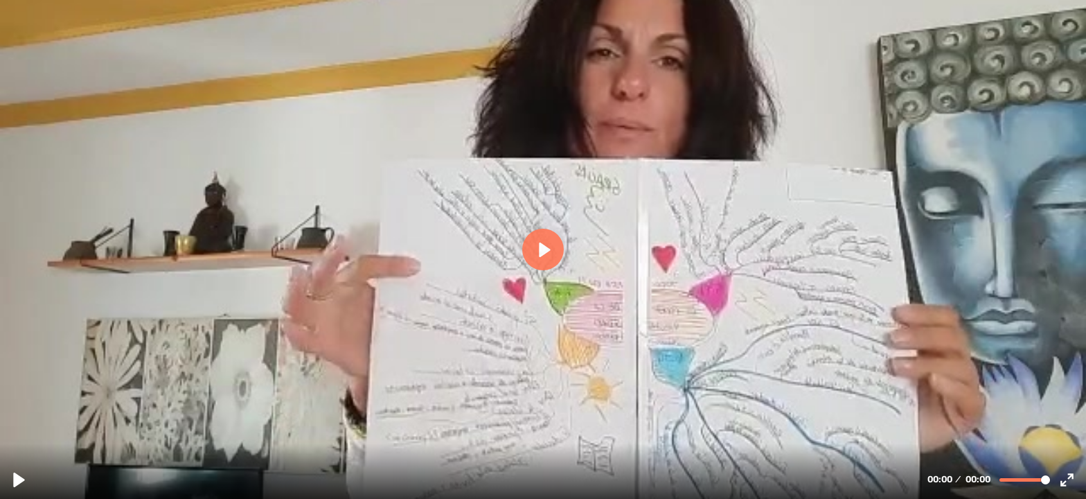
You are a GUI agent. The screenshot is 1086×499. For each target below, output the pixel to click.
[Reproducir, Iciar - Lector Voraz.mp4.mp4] (19, 480)
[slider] (1024, 480)
